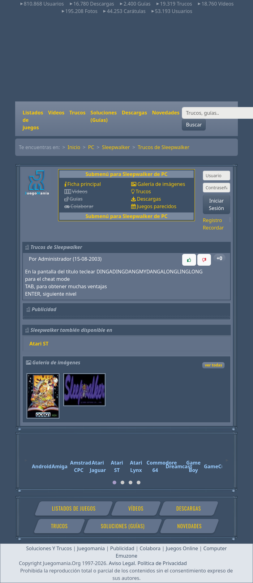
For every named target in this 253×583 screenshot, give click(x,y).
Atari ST (39, 343)
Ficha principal (84, 184)
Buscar (194, 124)
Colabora (150, 548)
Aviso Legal (122, 563)
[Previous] (26, 457)
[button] (189, 260)
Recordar (213, 227)
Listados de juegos (33, 120)
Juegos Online (182, 548)
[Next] (227, 457)
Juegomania (91, 548)
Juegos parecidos (156, 206)
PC (91, 147)
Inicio (74, 147)
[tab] (114, 482)
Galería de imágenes (161, 184)
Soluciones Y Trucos (49, 548)
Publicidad (122, 548)
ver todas (213, 365)
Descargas (134, 112)
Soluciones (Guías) (104, 116)
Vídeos (56, 112)
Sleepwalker (116, 147)
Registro (212, 220)
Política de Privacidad (162, 563)
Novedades (165, 112)
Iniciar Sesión (216, 204)
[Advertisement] (126, 58)
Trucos (77, 112)
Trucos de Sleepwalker (163, 147)
